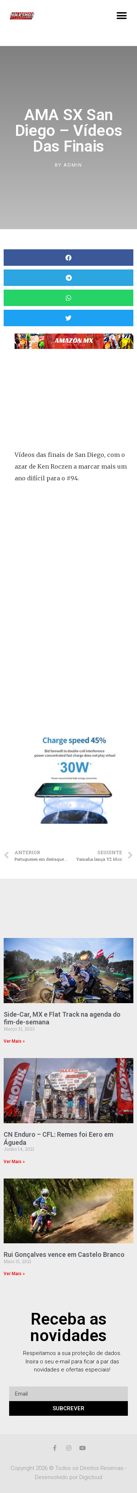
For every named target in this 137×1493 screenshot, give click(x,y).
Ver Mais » (14, 1041)
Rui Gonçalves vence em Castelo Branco (64, 1254)
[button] (121, 15)
